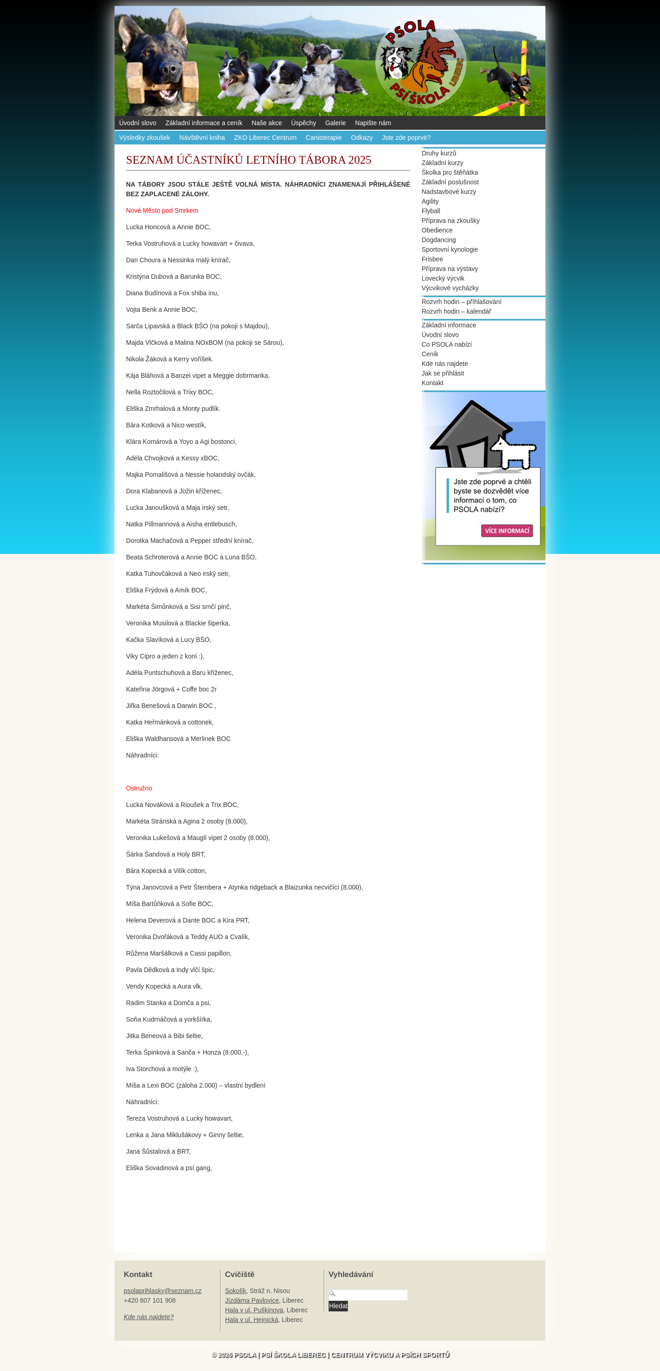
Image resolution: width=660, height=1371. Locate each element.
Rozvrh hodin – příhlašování (461, 301)
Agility (430, 201)
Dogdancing (439, 239)
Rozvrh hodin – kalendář (456, 311)
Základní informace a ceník (203, 123)
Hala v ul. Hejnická (251, 1319)
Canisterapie (324, 137)
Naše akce (267, 123)
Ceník (430, 354)
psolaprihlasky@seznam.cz (163, 1290)
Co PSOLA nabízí (447, 344)
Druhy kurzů (439, 153)
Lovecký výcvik (443, 278)
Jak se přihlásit (443, 373)
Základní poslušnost (450, 182)
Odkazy (362, 137)
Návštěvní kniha (202, 137)
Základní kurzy (442, 162)
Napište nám (373, 123)
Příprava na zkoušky (451, 220)
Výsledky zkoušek (144, 137)
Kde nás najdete (445, 363)
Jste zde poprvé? (406, 137)
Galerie (335, 123)
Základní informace (449, 325)
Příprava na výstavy (450, 268)
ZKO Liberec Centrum (265, 137)
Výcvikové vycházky (450, 288)
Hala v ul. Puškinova (254, 1310)
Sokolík (235, 1290)
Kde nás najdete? (149, 1317)
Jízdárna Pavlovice (252, 1300)
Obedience (437, 230)
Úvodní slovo (137, 123)
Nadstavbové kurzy (449, 191)
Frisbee (432, 259)
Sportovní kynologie (450, 249)
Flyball (431, 211)
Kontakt (432, 383)
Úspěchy (303, 123)
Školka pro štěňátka (450, 172)
